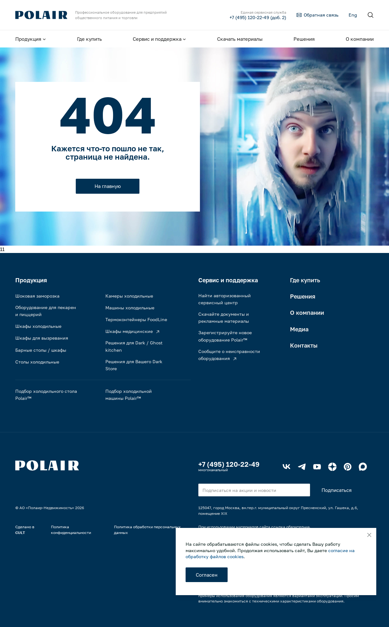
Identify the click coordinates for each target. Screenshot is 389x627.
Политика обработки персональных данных (147, 529)
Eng (353, 15)
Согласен (206, 575)
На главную (108, 186)
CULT (20, 532)
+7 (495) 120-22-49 (228, 464)
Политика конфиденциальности (71, 529)
